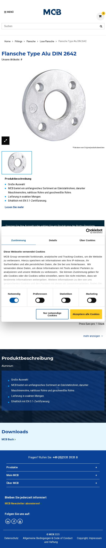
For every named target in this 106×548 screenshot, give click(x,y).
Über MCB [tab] (12, 483)
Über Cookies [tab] (87, 240)
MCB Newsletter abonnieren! (22, 503)
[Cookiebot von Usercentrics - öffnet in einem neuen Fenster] (88, 231)
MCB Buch (8, 439)
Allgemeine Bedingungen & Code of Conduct (47, 538)
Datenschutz (11, 538)
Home (7, 41)
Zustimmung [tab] (18, 240)
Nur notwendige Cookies (52, 314)
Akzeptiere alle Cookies (86, 314)
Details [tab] (53, 240)
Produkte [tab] (12, 467)
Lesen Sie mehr (14, 207)
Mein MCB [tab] (12, 475)
